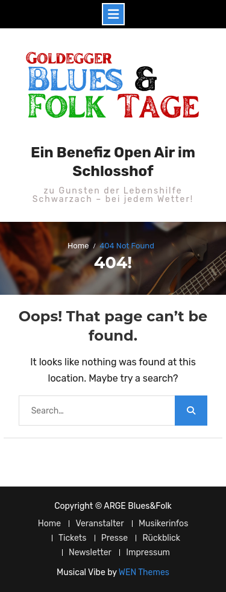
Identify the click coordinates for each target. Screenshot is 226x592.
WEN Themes (144, 572)
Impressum (148, 552)
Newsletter (90, 552)
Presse (114, 538)
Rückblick (161, 538)
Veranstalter (99, 523)
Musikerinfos (163, 523)
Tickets (72, 538)
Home (49, 523)
